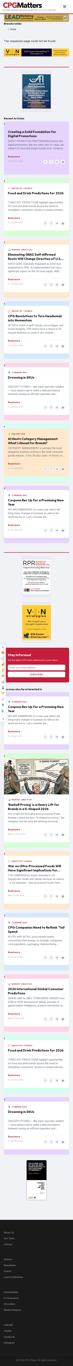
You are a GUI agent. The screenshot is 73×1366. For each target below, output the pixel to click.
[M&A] (3, 676)
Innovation (9, 1304)
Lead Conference (13, 1277)
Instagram (9, 1342)
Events (7, 1271)
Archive (8, 1259)
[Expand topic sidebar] (3, 647)
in (57, 162)
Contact (8, 1244)
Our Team (9, 1238)
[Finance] (3, 664)
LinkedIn (8, 1325)
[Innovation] (3, 670)
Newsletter (10, 1265)
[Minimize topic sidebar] (3, 719)
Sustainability (11, 1292)
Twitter (8, 1330)
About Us (9, 1232)
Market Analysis (12, 1309)
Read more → (15, 156)
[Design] (3, 652)
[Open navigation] (64, 7)
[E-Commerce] (3, 658)
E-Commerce (11, 1298)
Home (13, 29)
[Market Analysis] (3, 681)
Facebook (9, 1336)
